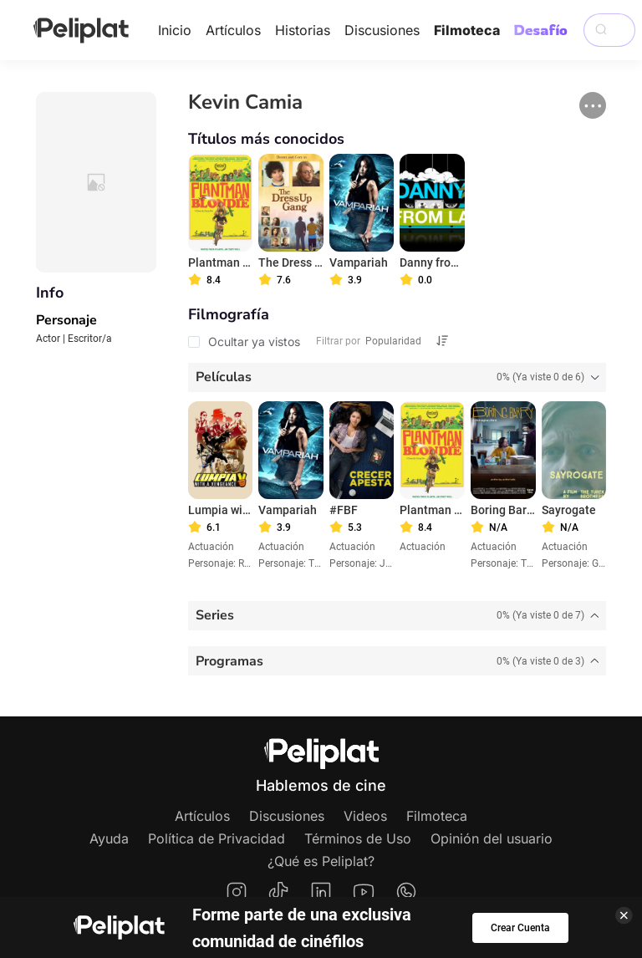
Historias (302, 30)
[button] (592, 105)
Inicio (174, 30)
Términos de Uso (357, 838)
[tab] (397, 377)
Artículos (233, 30)
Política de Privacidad (216, 838)
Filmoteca (467, 30)
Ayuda (109, 838)
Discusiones (382, 30)
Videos (365, 816)
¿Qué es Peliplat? (321, 861)
